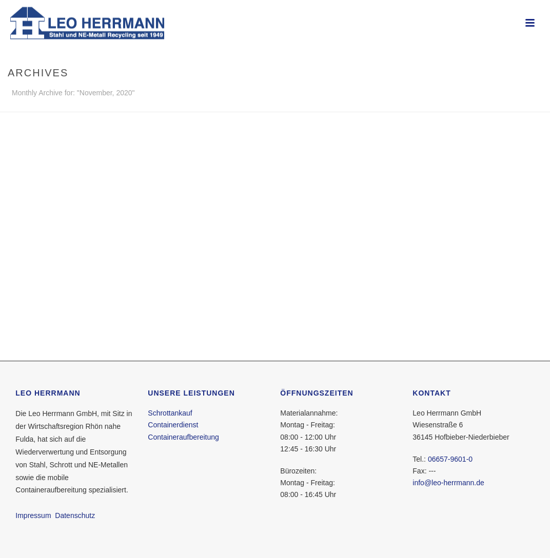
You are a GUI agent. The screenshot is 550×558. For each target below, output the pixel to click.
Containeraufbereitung (183, 437)
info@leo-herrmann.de (448, 483)
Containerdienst (173, 425)
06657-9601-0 (450, 459)
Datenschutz (75, 515)
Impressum (33, 515)
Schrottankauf (170, 413)
